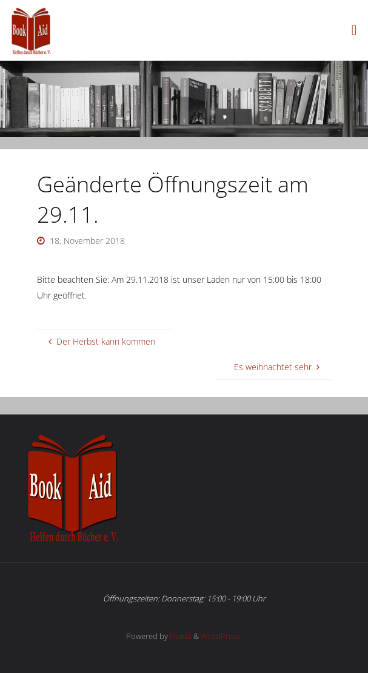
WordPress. (221, 636)
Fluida (180, 636)
